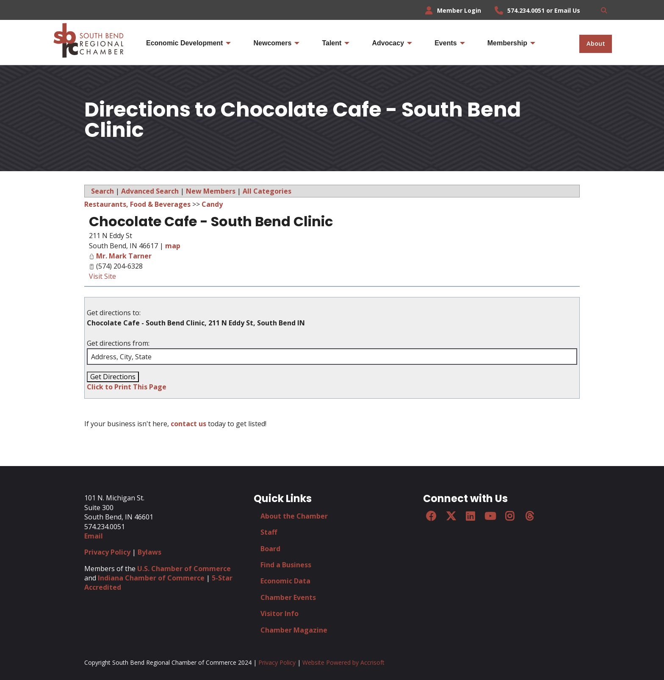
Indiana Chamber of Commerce (151, 578)
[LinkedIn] (470, 516)
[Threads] (529, 516)
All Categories (267, 191)
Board (270, 548)
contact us (188, 423)
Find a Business (285, 564)
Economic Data (285, 581)
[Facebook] (431, 516)
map (172, 245)
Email (93, 536)
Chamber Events (288, 597)
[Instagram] (510, 516)
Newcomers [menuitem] (272, 43)
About (596, 43)
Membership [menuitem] (507, 43)
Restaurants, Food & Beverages (137, 204)
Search (102, 191)
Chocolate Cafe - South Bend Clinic (211, 221)
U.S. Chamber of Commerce (184, 568)
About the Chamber (294, 516)
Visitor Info (279, 613)
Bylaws (149, 552)
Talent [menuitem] (331, 43)
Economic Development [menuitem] (184, 43)
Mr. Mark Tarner (124, 256)
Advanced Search (150, 191)
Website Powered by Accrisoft (343, 662)
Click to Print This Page (126, 386)
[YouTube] (490, 516)
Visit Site (102, 276)
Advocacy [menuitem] (388, 43)
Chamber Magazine (293, 630)
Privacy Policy (107, 552)
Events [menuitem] (445, 43)
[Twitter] (451, 516)
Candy (212, 204)
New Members (210, 191)
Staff (268, 532)
